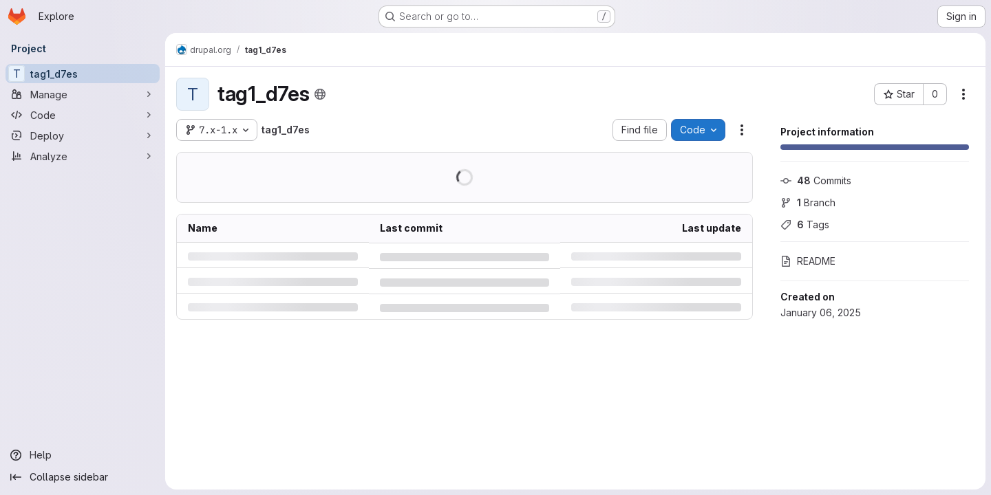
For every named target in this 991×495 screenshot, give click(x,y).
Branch (807, 202)
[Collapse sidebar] (83, 477)
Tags (804, 224)
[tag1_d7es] (83, 73)
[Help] (83, 455)
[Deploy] (83, 135)
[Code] (83, 114)
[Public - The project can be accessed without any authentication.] (320, 94)
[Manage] (83, 94)
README (807, 261)
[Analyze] (83, 156)
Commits (815, 180)
